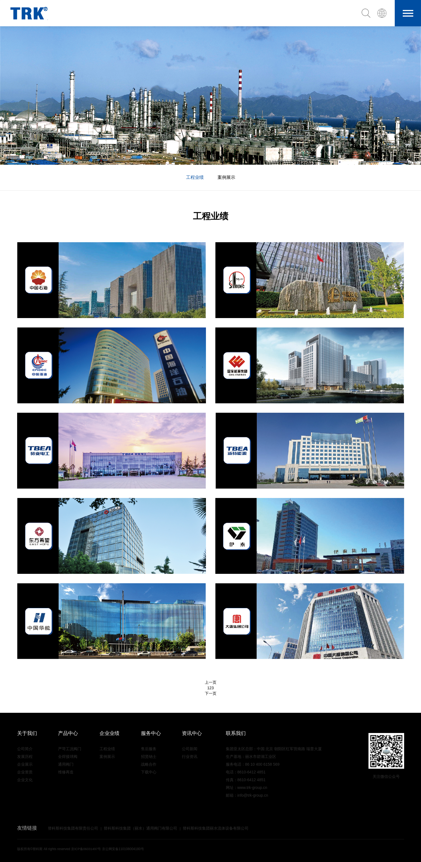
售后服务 (148, 749)
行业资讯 (189, 756)
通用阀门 (66, 764)
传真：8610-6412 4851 (246, 780)
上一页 (210, 682)
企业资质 (25, 772)
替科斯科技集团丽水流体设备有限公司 (216, 828)
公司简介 (25, 749)
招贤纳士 (148, 756)
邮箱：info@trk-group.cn (247, 795)
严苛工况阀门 (69, 749)
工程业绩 (195, 177)
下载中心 (148, 772)
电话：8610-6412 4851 (246, 772)
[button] (384, 13)
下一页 (210, 693)
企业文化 (25, 780)
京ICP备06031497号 (86, 849)
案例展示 (226, 177)
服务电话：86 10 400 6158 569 (253, 764)
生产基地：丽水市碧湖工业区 (251, 756)
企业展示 (25, 764)
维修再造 (66, 772)
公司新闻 (189, 749)
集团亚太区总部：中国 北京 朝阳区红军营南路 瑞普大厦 (274, 749)
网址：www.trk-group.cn (246, 787)
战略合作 (148, 764)
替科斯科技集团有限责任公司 (73, 828)
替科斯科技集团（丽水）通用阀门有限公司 (140, 828)
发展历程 (25, 756)
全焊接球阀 (67, 756)
